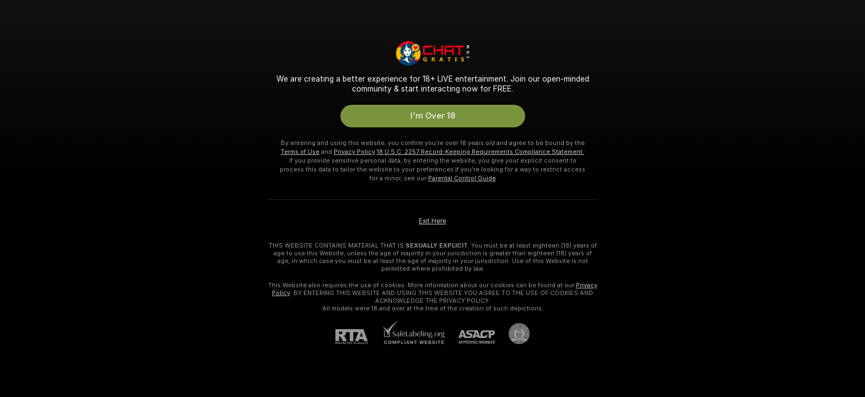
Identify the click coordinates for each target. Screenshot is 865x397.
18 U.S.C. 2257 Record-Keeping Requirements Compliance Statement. (480, 151)
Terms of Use (300, 151)
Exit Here (432, 221)
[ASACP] (470, 337)
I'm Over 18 (432, 116)
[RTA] (358, 336)
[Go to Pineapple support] (512, 333)
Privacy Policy (354, 151)
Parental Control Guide (462, 178)
